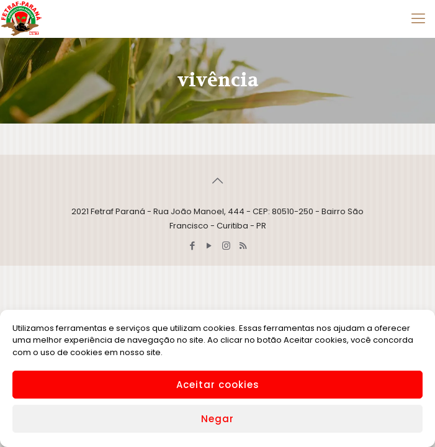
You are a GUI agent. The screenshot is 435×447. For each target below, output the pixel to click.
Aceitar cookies (217, 384)
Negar (217, 418)
